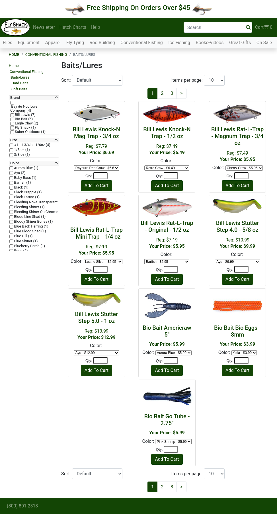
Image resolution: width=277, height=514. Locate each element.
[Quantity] (100, 175)
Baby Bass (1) (24, 178)
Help (95, 27)
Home (14, 54)
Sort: (66, 80)
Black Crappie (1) (27, 192)
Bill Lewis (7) (25, 115)
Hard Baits (19, 83)
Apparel (53, 42)
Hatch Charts (72, 27)
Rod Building (102, 42)
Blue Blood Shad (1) (29, 231)
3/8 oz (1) (21, 155)
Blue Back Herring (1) (30, 226)
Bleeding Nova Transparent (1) (38, 202)
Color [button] (14, 163)
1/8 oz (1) (21, 150)
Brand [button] (15, 98)
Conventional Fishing (141, 42)
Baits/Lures (20, 77)
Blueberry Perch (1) (29, 246)
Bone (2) (20, 251)
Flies (7, 42)
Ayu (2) (19, 173)
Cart (263, 27)
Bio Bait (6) (23, 119)
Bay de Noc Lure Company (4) (23, 108)
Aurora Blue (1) (25, 168)
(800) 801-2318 (22, 506)
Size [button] (13, 140)
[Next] (181, 93)
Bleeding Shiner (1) (29, 207)
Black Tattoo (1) (26, 197)
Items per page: (187, 80)
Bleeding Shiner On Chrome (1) (38, 212)
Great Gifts (240, 42)
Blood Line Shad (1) (29, 217)
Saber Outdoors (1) (30, 132)
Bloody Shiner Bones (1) (33, 222)
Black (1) (20, 187)
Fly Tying (75, 42)
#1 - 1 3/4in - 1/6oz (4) (31, 145)
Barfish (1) (22, 183)
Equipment (29, 42)
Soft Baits (19, 89)
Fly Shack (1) (25, 128)
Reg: (237, 144)
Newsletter (44, 27)
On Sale (264, 42)
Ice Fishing (179, 42)
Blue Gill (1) (23, 236)
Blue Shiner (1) (25, 241)
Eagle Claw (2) (26, 123)
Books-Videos (209, 42)
